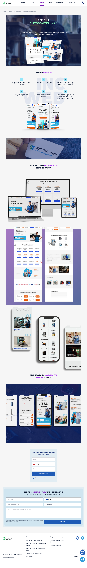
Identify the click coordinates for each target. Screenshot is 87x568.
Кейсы (42, 2)
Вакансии (59, 2)
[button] (35, 464)
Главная (23, 2)
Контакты (71, 2)
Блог (50, 2)
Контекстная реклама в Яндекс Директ (36, 544)
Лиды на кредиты (55, 545)
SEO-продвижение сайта (34, 553)
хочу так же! (43, 474)
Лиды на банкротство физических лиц (57, 541)
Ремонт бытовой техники (29, 11)
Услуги (33, 2)
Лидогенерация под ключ (58, 537)
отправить (62, 521)
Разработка (18, 11)
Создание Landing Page (34, 540)
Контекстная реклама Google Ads (35, 549)
